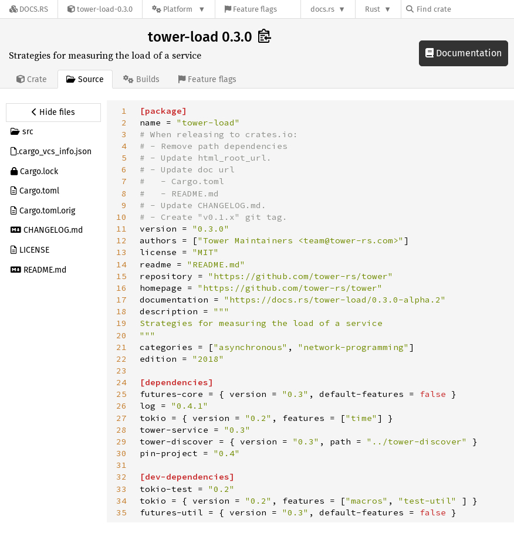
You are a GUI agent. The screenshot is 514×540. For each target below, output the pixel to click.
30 (121, 453)
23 (121, 370)
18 (121, 311)
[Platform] (179, 9)
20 (121, 335)
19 (121, 323)
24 (121, 382)
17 (121, 299)
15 (121, 276)
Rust (372, 9)
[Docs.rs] (29, 9)
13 (121, 252)
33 (121, 489)
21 (121, 347)
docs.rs (322, 9)
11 (121, 228)
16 (121, 288)
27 (121, 418)
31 (121, 465)
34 (121, 500)
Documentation (463, 53)
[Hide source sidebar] (53, 112)
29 (121, 441)
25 (121, 394)
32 (121, 476)
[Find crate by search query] (464, 9)
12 (121, 240)
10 (121, 217)
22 (121, 359)
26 (121, 405)
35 (121, 512)
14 (121, 264)
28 (121, 429)
